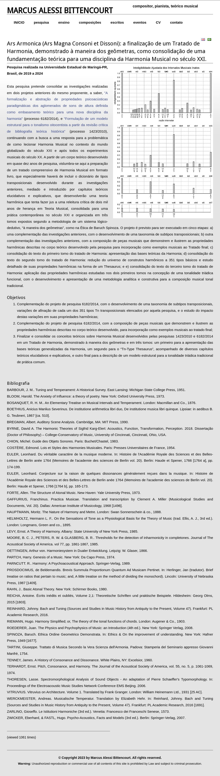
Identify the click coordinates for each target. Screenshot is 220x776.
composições (90, 22)
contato (176, 22)
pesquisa (41, 22)
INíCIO (19, 22)
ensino (63, 22)
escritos (117, 22)
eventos (140, 22)
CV (158, 22)
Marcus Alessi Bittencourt (60, 10)
